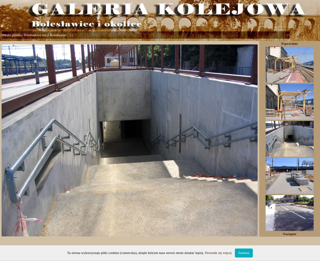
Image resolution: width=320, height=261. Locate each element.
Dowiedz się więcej (218, 253)
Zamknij (244, 253)
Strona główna (12, 35)
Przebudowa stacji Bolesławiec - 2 (47, 35)
